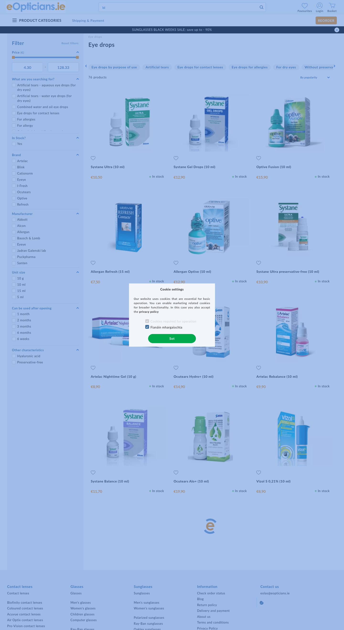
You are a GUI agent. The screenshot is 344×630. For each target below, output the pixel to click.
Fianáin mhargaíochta (166, 327)
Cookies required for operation (173, 321)
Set (172, 338)
